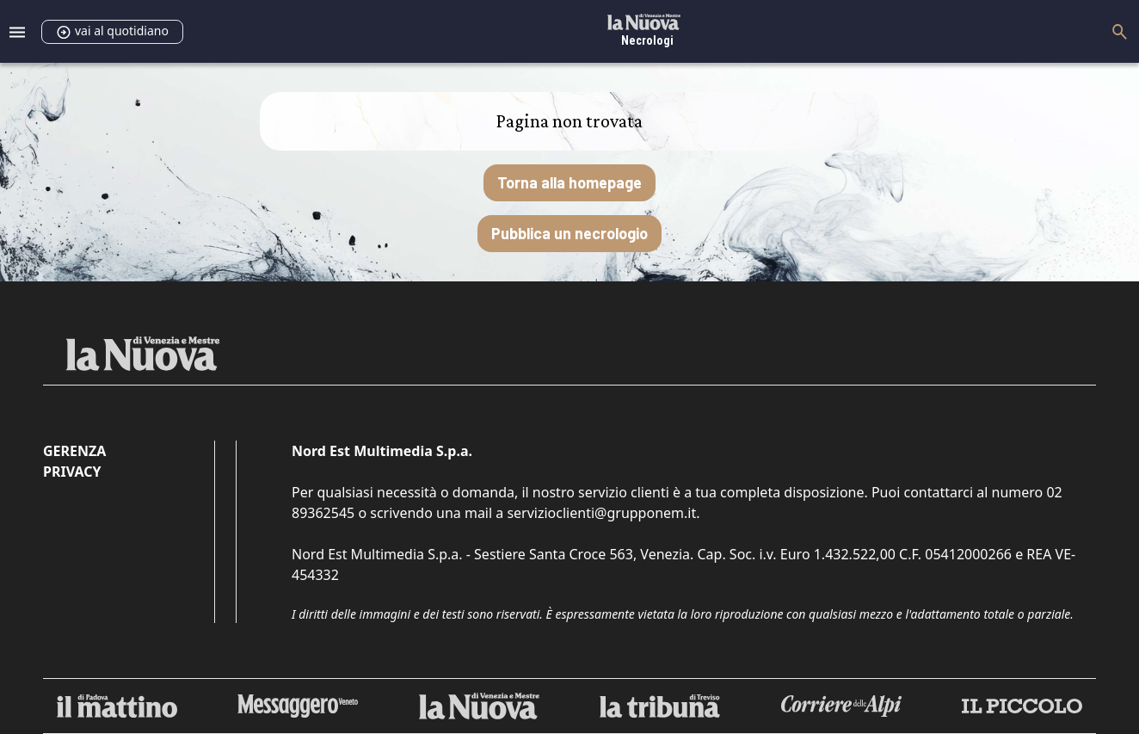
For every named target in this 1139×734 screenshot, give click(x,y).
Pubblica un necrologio (569, 233)
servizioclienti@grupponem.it (601, 512)
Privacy (72, 471)
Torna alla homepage (569, 182)
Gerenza (74, 450)
